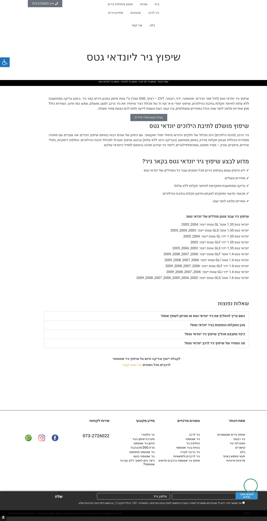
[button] (146, 316)
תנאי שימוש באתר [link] (234, 456)
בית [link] (157, 4)
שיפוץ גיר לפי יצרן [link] (147, 81)
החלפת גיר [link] (193, 443)
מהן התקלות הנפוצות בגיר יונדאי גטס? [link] (217, 325)
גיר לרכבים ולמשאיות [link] (187, 456)
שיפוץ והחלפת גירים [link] (120, 4)
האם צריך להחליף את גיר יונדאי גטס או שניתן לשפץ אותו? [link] (203, 316)
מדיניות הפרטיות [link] (93, 503)
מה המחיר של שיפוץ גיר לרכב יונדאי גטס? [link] (214, 343)
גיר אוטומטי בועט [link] (144, 456)
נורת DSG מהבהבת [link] (143, 447)
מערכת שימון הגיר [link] (143, 439)
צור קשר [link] (136, 25)
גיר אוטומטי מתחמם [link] (142, 451)
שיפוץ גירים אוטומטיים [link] (231, 434)
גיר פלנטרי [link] (148, 434)
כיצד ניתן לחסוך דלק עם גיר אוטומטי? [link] (137, 462)
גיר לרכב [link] (153, 12)
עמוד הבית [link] (163, 81)
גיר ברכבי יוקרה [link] (190, 451)
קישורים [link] (240, 447)
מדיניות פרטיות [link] (236, 460)
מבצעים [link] (136, 12)
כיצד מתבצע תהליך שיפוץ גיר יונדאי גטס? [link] (214, 334)
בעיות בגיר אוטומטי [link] (188, 447)
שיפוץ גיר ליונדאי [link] (129, 81)
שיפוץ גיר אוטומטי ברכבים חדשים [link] (179, 460)
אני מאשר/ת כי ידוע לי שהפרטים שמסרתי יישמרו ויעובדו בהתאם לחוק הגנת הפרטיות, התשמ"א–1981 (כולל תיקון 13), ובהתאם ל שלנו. (160, 503)
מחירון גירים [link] (115, 12)
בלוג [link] (152, 25)
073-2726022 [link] (96, 435)
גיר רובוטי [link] (239, 439)
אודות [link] (143, 4)
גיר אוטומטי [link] (193, 439)
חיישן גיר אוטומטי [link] (144, 443)
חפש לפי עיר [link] (237, 443)
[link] (5, 62)
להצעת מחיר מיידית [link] (247, 496)
